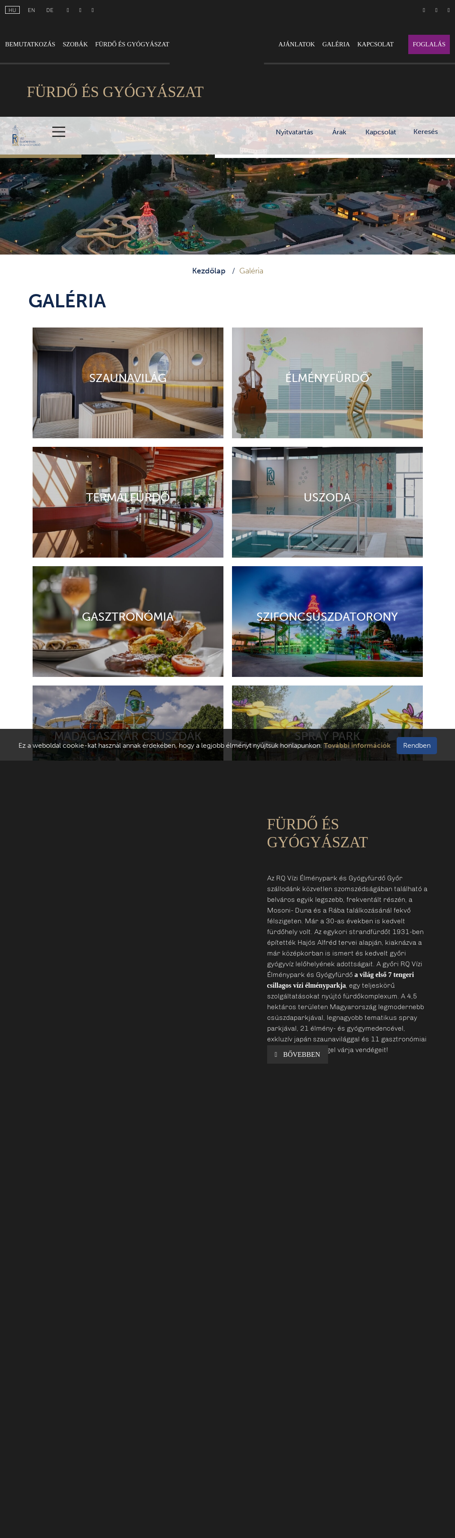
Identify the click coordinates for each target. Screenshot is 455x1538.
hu (12, 9)
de (50, 9)
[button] (142, 892)
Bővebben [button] (297, 1054)
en (31, 9)
